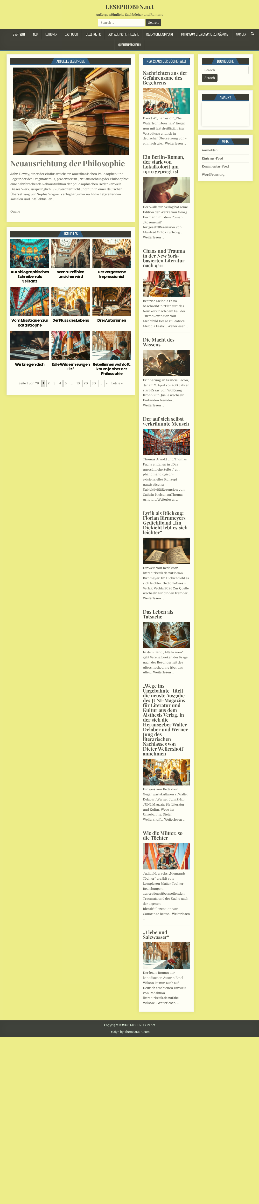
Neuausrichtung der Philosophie (67, 163)
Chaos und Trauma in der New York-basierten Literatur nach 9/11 (164, 257)
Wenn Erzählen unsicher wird (70, 274)
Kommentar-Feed (215, 166)
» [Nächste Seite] (106, 383)
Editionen (51, 34)
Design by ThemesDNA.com (130, 1032)
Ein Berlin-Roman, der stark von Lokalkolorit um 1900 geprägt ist (163, 164)
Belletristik (93, 34)
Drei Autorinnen (111, 320)
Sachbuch (71, 34)
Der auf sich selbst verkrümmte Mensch (166, 421)
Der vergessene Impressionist (112, 274)
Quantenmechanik (129, 44)
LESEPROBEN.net (129, 6)
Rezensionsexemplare (159, 34)
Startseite (19, 34)
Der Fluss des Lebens (70, 320)
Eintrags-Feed (212, 158)
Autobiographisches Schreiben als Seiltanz (30, 276)
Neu (35, 34)
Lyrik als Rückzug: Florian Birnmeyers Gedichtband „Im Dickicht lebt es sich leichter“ (165, 522)
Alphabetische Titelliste (123, 34)
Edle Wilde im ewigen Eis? (71, 367)
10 (78, 383)
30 (94, 383)
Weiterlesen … (175, 143)
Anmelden (210, 150)
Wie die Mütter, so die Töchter (162, 835)
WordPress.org (213, 174)
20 (86, 383)
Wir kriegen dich (29, 364)
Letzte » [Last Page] (117, 383)
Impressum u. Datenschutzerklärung (204, 34)
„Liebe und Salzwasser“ (156, 934)
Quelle (15, 211)
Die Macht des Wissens (159, 342)
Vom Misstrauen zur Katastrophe (29, 323)
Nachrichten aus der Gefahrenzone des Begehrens (165, 77)
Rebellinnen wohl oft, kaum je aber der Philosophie (112, 369)
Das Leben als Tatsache (158, 614)
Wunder (241, 34)
